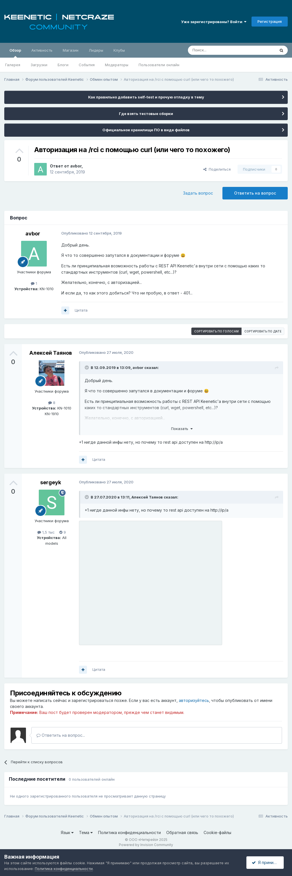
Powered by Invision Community (146, 845)
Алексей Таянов (50, 353)
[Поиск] (218, 50)
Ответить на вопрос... (60, 735)
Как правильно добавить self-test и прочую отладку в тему (146, 97)
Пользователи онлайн (159, 64)
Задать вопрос (198, 193)
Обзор (15, 53)
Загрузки (39, 64)
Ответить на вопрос (255, 193)
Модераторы (116, 64)
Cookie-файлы (217, 832)
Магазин (70, 50)
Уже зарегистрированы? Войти (213, 21)
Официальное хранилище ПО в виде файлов (146, 130)
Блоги (63, 64)
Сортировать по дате (262, 331)
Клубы (119, 50)
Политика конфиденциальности (129, 832)
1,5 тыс (46, 532)
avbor (76, 166)
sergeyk (50, 482)
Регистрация (269, 21)
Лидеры (96, 50)
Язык (67, 832)
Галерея (12, 64)
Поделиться (217, 169)
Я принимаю (267, 862)
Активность (41, 50)
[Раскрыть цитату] (87, 367)
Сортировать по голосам (216, 331)
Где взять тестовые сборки (146, 113)
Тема (86, 832)
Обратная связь (182, 832)
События (87, 64)
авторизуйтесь (194, 700)
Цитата (81, 310)
